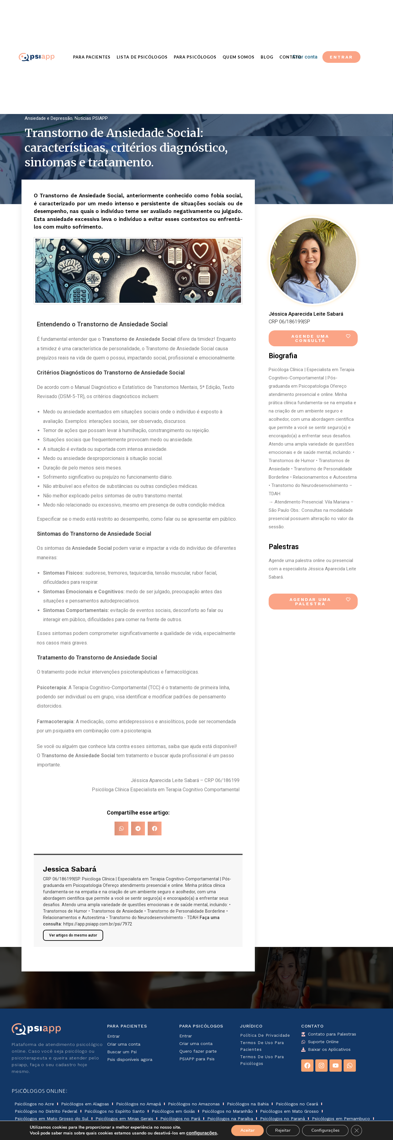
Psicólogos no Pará (180, 1118)
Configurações (325, 1130)
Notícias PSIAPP (91, 118)
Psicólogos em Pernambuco (341, 1118)
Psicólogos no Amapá (138, 1103)
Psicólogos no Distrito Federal (46, 1111)
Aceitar (247, 1130)
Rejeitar (282, 1130)
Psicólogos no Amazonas (194, 1103)
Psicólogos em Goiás (173, 1111)
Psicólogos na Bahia (248, 1103)
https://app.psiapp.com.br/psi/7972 (97, 924)
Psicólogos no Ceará (297, 1103)
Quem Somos (239, 57)
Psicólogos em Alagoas (85, 1103)
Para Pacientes (92, 57)
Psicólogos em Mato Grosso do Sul (51, 1118)
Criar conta (304, 57)
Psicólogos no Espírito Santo (114, 1111)
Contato (290, 57)
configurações (201, 1133)
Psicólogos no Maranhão (227, 1111)
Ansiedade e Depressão (48, 118)
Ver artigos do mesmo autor (73, 935)
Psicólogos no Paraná (282, 1118)
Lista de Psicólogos (142, 57)
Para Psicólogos (195, 57)
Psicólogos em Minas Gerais (124, 1118)
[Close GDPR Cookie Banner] (356, 1130)
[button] (121, 828)
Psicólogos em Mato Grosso (289, 1111)
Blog (267, 57)
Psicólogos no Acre (34, 1103)
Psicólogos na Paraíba (230, 1118)
